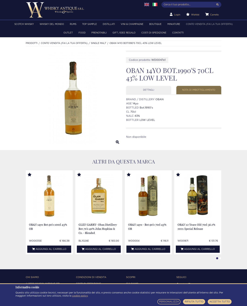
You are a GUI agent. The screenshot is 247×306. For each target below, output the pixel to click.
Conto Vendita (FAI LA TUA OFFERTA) (209, 24)
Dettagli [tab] (148, 90)
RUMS (73, 24)
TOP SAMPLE (89, 24)
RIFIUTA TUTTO (194, 302)
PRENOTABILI (99, 33)
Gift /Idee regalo (124, 33)
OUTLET (68, 33)
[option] (73, 98)
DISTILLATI (109, 24)
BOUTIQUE (155, 24)
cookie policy (80, 296)
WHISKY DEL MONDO (52, 24)
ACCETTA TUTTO (219, 302)
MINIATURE (173, 24)
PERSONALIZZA (169, 302)
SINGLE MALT (98, 43)
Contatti (178, 33)
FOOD (82, 33)
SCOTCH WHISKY (24, 24)
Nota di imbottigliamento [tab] (198, 90)
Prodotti (32, 43)
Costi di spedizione (153, 33)
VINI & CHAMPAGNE (132, 24)
